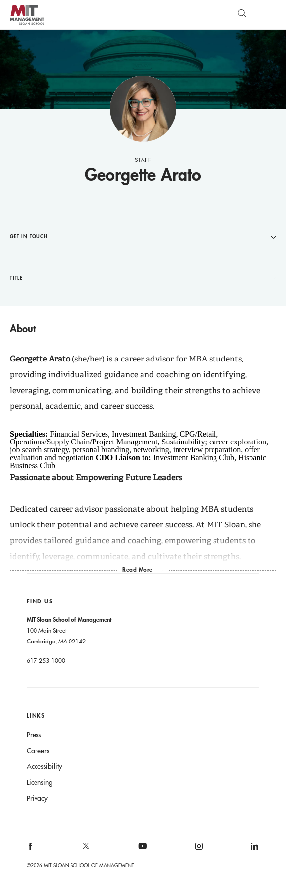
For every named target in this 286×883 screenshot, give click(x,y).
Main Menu (271, 14)
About (23, 328)
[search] (241, 14)
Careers (38, 750)
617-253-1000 (46, 660)
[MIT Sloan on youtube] (141, 851)
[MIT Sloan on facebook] (31, 849)
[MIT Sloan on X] (85, 849)
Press (34, 734)
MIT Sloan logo (27, 24)
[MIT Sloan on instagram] (198, 849)
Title (143, 278)
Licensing (40, 782)
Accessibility (44, 766)
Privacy (37, 798)
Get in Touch (143, 236)
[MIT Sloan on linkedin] (254, 849)
